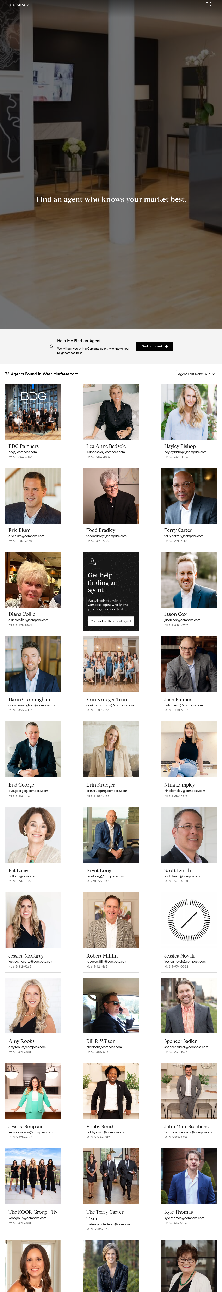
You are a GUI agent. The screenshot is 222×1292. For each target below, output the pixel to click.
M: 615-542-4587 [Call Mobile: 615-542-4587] (98, 1137)
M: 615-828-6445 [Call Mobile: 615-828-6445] (20, 1137)
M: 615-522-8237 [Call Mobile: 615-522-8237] (175, 1137)
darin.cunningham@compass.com (32, 705)
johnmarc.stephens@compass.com (189, 1132)
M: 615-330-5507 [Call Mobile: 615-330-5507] (176, 710)
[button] (5, 5)
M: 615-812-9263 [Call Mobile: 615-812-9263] (19, 966)
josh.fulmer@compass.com (183, 705)
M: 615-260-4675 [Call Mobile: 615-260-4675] (175, 796)
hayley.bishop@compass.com (185, 452)
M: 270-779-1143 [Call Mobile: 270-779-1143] (97, 881)
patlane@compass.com (25, 876)
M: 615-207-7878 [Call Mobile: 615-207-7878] (20, 541)
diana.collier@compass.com (28, 620)
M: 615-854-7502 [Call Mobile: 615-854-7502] (20, 457)
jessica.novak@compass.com (185, 961)
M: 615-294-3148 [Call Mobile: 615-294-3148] (175, 541)
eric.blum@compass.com (26, 536)
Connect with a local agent (111, 621)
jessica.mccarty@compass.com (30, 961)
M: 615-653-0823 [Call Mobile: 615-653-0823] (176, 457)
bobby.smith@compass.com (106, 1132)
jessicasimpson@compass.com (30, 1132)
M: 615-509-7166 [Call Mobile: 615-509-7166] (97, 710)
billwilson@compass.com (104, 1047)
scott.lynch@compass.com (183, 876)
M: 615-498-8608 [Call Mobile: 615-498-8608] (20, 625)
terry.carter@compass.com (183, 536)
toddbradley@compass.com (106, 536)
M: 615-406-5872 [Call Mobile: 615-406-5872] (98, 1052)
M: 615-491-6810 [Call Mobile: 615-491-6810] (19, 1052)
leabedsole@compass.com (105, 452)
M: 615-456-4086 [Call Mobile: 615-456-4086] (20, 710)
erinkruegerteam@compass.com (110, 705)
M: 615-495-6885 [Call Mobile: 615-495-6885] (98, 541)
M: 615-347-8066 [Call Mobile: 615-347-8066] (20, 881)
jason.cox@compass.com (182, 620)
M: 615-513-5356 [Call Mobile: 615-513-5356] (175, 1223)
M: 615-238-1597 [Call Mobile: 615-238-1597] (175, 1052)
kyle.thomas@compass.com (184, 1218)
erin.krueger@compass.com (106, 791)
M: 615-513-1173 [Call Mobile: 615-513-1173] (19, 796)
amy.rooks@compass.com (27, 1047)
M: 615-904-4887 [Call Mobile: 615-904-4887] (98, 457)
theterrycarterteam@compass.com (111, 1224)
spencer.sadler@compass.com (186, 1047)
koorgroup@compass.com (27, 1218)
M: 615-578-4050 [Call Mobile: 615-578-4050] (176, 881)
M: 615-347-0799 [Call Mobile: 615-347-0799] (176, 625)
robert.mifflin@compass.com (106, 961)
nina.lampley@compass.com (184, 791)
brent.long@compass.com (105, 876)
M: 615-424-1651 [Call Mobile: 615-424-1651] (97, 966)
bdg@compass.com (22, 452)
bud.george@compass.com (28, 791)
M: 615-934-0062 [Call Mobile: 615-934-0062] (176, 966)
